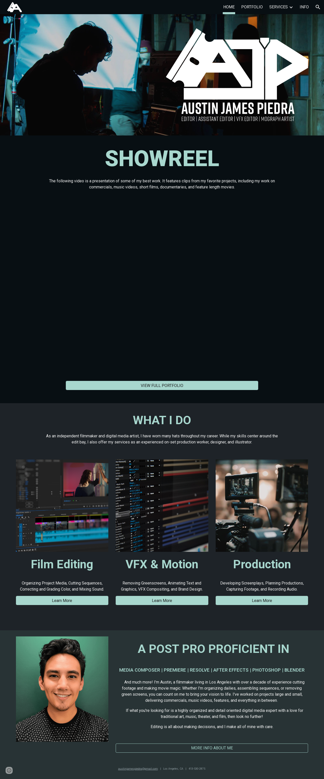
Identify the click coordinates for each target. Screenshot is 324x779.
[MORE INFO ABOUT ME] (212, 748)
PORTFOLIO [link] (252, 7)
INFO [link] (304, 7)
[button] (318, 7)
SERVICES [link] (278, 7)
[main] (162, 167)
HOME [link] (229, 7)
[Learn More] (62, 600)
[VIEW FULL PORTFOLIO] (162, 385)
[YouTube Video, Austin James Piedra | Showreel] (162, 286)
